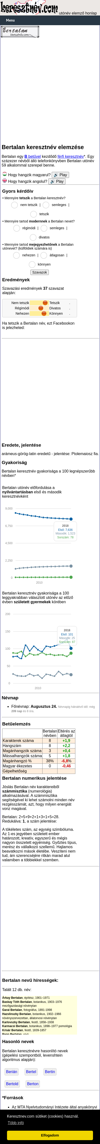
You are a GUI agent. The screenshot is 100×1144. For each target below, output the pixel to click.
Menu (10, 20)
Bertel (31, 1072)
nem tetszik (28, 205)
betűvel (32, 156)
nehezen (28, 255)
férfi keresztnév (70, 156)
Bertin (50, 1072)
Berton (32, 1084)
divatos (44, 237)
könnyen (44, 264)
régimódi (29, 228)
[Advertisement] (50, 91)
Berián (11, 1072)
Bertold (12, 1084)
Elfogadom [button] (50, 1135)
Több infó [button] (16, 1123)
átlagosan (57, 255)
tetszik (44, 214)
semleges (59, 205)
